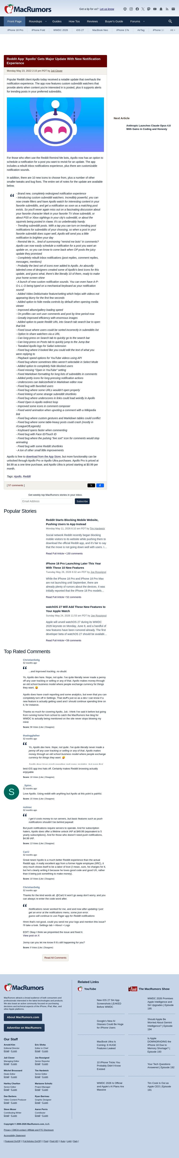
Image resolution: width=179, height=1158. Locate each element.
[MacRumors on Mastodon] (149, 9)
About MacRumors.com (23, 1015)
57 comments (15, 485)
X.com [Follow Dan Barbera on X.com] (14, 1101)
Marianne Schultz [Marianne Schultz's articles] (43, 1082)
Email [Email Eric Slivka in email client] (37, 1049)
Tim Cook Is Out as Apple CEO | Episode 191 (159, 1085)
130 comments (74, 553)
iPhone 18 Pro (15, 30)
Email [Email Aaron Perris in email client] (37, 1114)
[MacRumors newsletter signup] (173, 9)
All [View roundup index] (172, 30)
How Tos (74, 21)
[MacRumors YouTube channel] (155, 9)
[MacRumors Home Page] (28, 9)
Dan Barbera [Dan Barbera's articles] (10, 1095)
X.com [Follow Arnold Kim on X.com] (14, 1049)
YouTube (90, 987)
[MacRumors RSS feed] (167, 9)
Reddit (27, 476)
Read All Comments (55, 957)
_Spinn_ (28, 785)
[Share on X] (91, 485)
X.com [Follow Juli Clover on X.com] (14, 1062)
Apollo (17, 476)
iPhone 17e (122, 30)
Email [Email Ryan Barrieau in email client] (37, 1101)
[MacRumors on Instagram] (131, 9)
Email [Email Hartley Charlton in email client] (6, 1088)
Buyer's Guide (114, 21)
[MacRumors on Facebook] (137, 9)
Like (41, 727)
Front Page (14, 21)
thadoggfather (31, 735)
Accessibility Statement (14, 1135)
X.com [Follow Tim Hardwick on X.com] (45, 1075)
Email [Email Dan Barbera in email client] (6, 1101)
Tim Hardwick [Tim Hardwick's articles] (42, 1069)
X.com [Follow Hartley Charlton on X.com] (14, 1088)
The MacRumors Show (154, 987)
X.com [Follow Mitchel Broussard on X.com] (14, 1075)
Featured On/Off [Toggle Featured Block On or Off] (12, 1141)
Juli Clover (57, 70)
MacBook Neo (100, 30)
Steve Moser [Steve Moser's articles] (10, 1108)
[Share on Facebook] (100, 485)
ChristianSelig (31, 659)
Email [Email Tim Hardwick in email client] (37, 1075)
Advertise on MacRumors (24, 1026)
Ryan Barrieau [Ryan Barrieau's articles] (42, 1095)
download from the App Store (43, 456)
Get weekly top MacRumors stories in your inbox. (55, 494)
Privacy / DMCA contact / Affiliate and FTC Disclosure (29, 1130)
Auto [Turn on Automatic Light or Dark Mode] (63, 1141)
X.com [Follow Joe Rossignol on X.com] (45, 1062)
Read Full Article (55, 553)
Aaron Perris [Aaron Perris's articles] (41, 1108)
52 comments (73, 597)
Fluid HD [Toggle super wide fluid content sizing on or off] (54, 1141)
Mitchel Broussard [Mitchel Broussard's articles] (13, 1069)
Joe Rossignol (98, 572)
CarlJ (26, 851)
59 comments (73, 640)
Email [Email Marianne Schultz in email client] (37, 1088)
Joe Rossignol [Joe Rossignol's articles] (42, 1056)
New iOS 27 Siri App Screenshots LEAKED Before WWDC (109, 1002)
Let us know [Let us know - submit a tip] (107, 9)
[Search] (171, 21)
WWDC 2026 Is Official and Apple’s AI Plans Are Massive (110, 1085)
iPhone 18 (158, 30)
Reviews (92, 21)
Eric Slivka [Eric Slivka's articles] (40, 1043)
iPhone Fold (38, 30)
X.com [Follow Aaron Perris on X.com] (45, 1114)
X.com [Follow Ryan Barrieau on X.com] (45, 1101)
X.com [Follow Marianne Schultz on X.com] (45, 1088)
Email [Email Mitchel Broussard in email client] (6, 1075)
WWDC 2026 (60, 30)
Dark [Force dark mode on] (75, 1141)
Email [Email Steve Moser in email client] (6, 1114)
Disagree (49, 727)
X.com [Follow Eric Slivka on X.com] (45, 1049)
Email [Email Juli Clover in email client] (6, 1062)
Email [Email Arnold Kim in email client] (6, 1049)
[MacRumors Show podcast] (125, 9)
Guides (57, 21)
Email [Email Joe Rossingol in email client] (37, 1062)
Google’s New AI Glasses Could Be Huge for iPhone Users (110, 1023)
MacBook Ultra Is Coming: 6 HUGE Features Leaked (106, 1043)
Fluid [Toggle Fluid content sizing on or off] (45, 1141)
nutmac (27, 807)
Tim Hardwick (97, 528)
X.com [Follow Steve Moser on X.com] (14, 1114)
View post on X (31, 935)
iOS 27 (80, 30)
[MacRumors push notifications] (161, 9)
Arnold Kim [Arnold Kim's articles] (9, 1043)
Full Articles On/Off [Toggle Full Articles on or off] (32, 1141)
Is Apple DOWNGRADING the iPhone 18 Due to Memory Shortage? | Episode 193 (159, 1043)
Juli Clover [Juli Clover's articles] (9, 1056)
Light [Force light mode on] (69, 1141)
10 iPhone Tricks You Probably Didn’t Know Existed (109, 1064)
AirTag (141, 30)
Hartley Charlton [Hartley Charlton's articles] (12, 1082)
